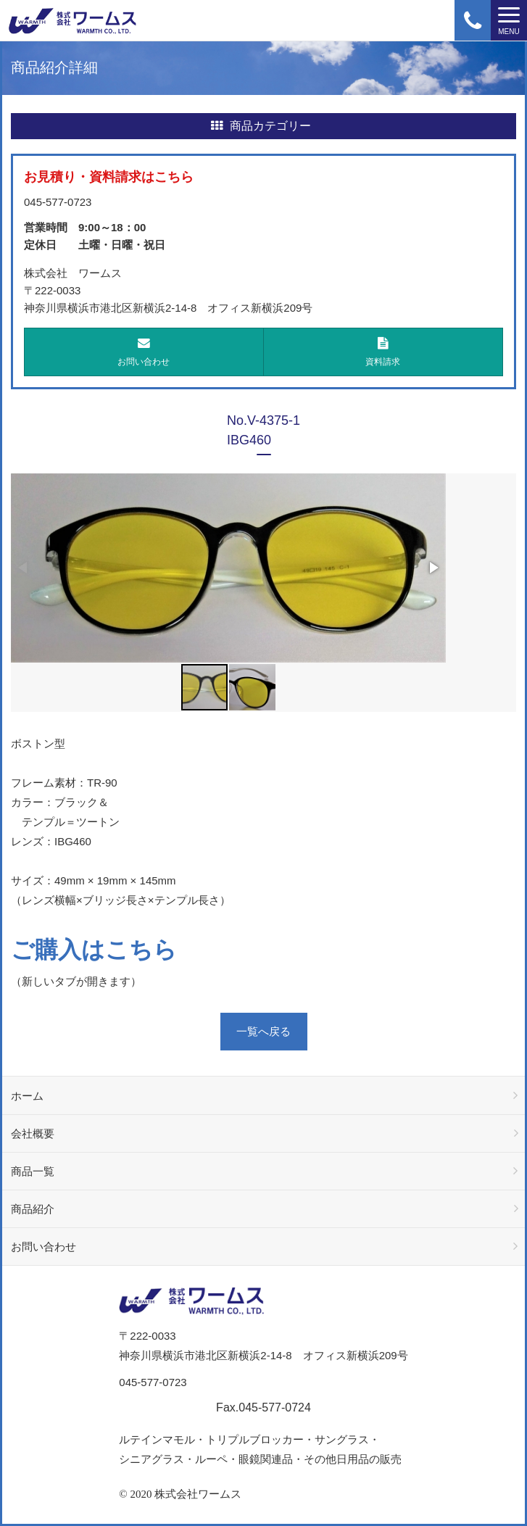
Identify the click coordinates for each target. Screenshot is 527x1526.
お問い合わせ (143, 352)
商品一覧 (32, 1171)
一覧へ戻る (263, 1031)
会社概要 (32, 1133)
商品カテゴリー (261, 126)
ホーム (27, 1096)
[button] (432, 567)
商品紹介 (32, 1209)
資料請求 (383, 352)
